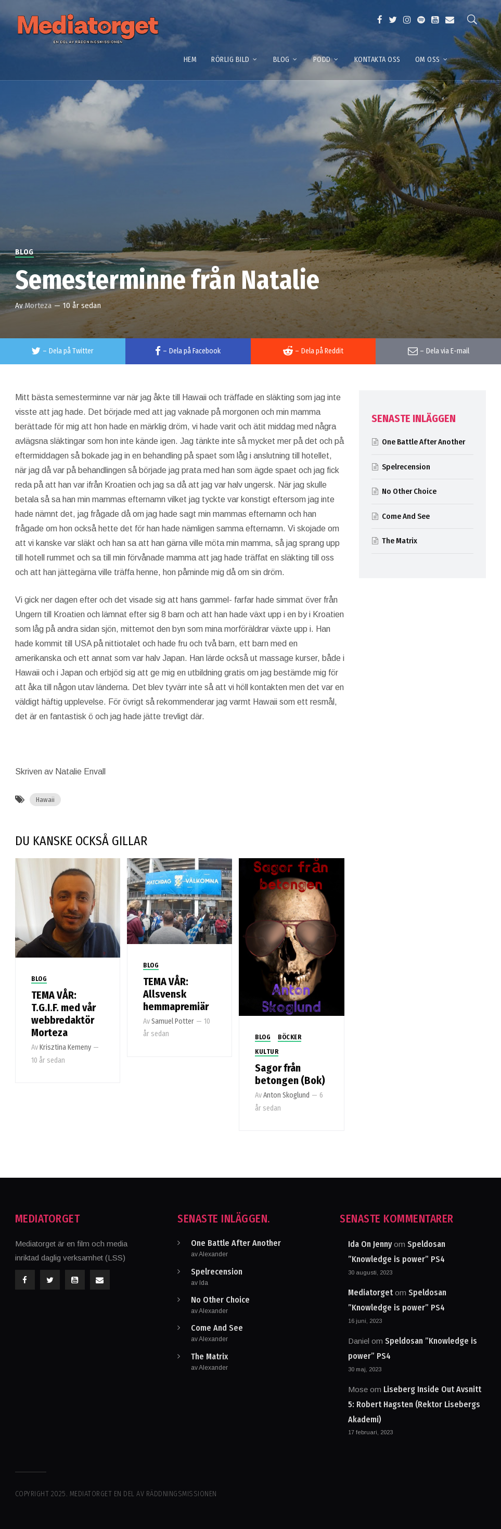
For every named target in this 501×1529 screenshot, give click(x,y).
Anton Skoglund (286, 1095)
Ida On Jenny (370, 1244)
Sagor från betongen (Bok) (290, 1074)
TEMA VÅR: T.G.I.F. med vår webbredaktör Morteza (63, 1014)
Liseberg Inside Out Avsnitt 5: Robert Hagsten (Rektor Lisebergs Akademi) (414, 1404)
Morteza (38, 305)
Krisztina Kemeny (65, 1047)
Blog (24, 252)
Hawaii (45, 800)
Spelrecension (406, 467)
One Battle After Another (423, 442)
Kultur (266, 1051)
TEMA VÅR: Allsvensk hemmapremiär (176, 994)
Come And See (406, 516)
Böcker (289, 1037)
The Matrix (399, 540)
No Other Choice (409, 491)
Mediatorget (370, 1292)
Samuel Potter (172, 1021)
